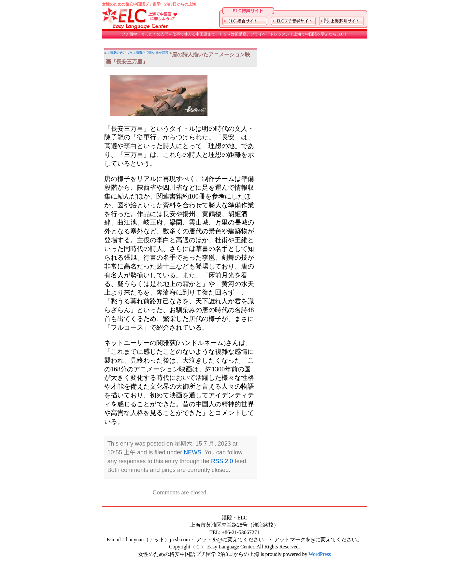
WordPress (319, 554)
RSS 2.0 (222, 461)
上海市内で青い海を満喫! (151, 52)
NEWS (192, 452)
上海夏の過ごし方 (120, 52)
